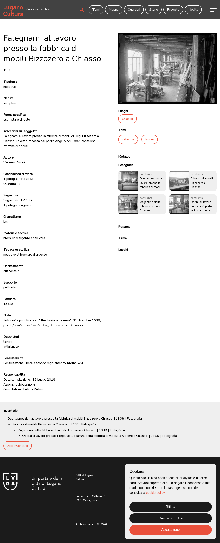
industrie (128, 139)
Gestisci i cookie (171, 518)
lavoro (149, 139)
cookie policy (155, 492)
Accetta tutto (170, 529)
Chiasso (127, 119)
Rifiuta (170, 506)
